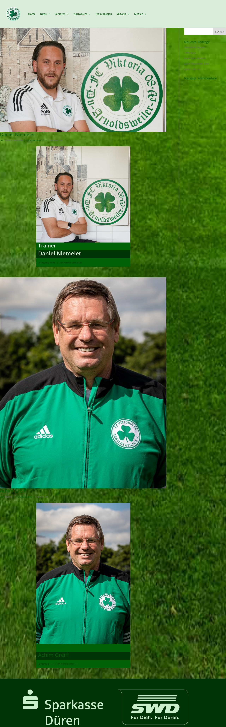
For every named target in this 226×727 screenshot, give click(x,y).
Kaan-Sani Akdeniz (195, 58)
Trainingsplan (104, 14)
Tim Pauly (190, 52)
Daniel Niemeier (17, 134)
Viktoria (121, 14)
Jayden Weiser (192, 69)
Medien (138, 14)
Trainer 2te (56, 140)
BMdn (8, 496)
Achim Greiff (13, 490)
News (43, 14)
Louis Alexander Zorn (196, 63)
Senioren (60, 14)
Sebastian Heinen (194, 47)
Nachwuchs (80, 14)
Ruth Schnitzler (14, 140)
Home (31, 14)
